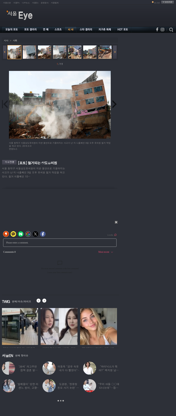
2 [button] (60, 400)
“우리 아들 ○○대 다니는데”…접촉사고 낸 (108, 387)
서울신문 (7, 2)
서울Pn (16, 2)
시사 (6, 40)
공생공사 (45, 2)
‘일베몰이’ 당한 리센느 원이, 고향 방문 (27, 387)
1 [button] (58, 400)
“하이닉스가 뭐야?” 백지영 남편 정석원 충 (109, 370)
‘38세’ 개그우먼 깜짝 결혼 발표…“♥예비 (27, 370)
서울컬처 (55, 2)
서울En (35, 2)
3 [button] (63, 400)
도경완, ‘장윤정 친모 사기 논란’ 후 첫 (68, 387)
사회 (15, 40)
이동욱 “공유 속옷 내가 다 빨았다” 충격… (68, 370)
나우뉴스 (26, 2)
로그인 (157, 2)
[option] (20, 326)
